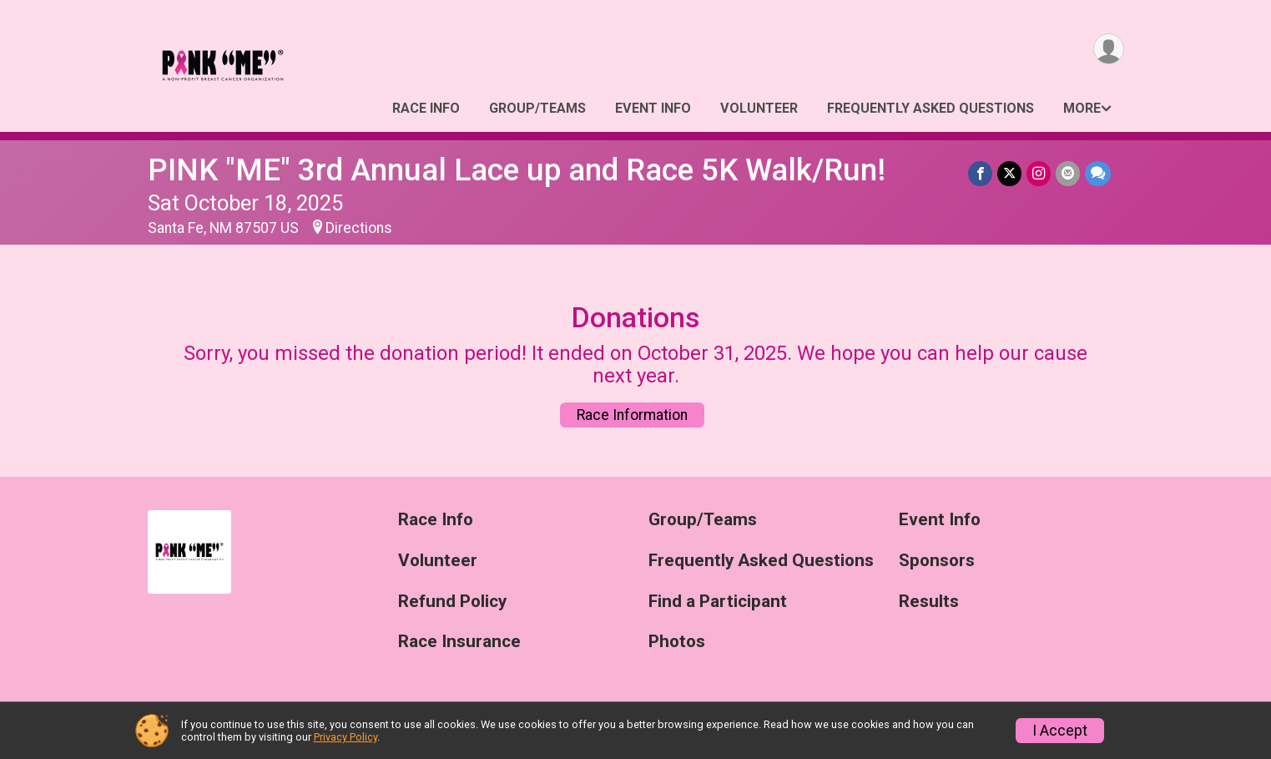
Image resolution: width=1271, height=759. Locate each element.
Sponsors (937, 560)
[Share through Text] (1098, 173)
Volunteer (759, 108)
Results (929, 601)
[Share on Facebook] (980, 173)
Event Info (653, 108)
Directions (358, 228)
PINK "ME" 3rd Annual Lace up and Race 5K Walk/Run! (516, 170)
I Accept (1059, 730)
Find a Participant (717, 601)
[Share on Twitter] (1009, 173)
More (1082, 108)
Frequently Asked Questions (930, 108)
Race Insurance (459, 641)
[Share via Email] (1068, 173)
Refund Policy (452, 601)
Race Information (632, 415)
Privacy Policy (345, 737)
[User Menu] (1108, 48)
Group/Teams (537, 108)
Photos (676, 641)
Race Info (426, 108)
